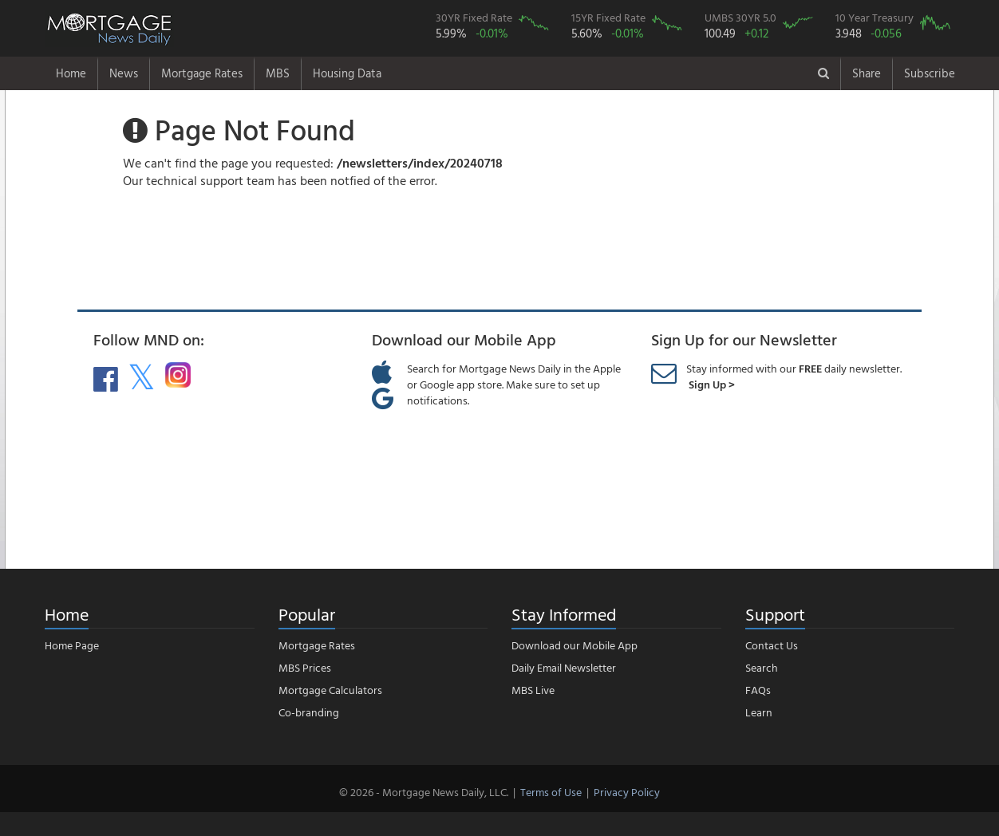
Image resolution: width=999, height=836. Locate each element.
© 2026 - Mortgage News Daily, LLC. (423, 791)
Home (71, 73)
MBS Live (533, 689)
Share (866, 73)
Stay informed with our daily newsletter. (794, 376)
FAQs (758, 689)
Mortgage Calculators (330, 689)
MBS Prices (304, 667)
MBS (278, 73)
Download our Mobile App (574, 645)
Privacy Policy (627, 791)
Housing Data (347, 73)
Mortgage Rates (202, 73)
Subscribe (929, 73)
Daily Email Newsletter (563, 667)
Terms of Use (551, 791)
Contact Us (771, 645)
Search (761, 667)
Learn (758, 712)
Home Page (72, 645)
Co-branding (308, 712)
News (123, 73)
